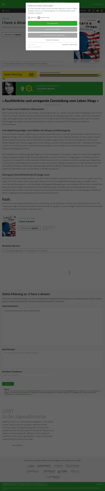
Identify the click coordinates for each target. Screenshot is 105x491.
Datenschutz (73, 45)
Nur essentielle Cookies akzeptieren (52, 35)
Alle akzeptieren (52, 23)
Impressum (65, 45)
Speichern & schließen (52, 29)
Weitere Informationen (52, 40)
